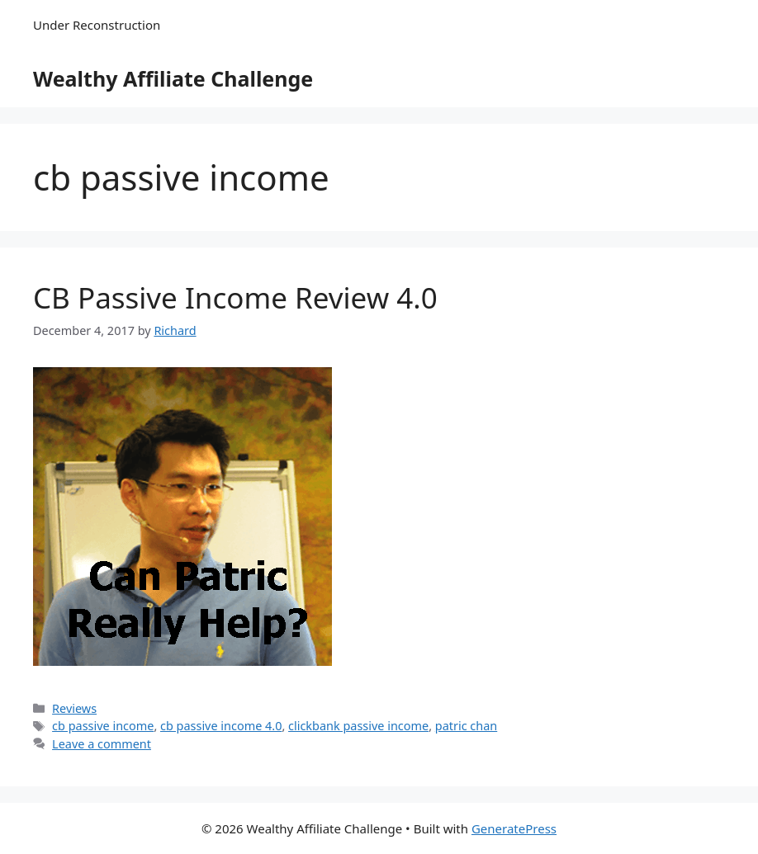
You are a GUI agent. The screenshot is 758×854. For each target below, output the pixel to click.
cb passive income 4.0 (221, 726)
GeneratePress (514, 828)
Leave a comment (101, 744)
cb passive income (103, 726)
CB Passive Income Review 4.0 (235, 297)
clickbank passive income (358, 726)
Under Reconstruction (96, 25)
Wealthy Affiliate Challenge (173, 78)
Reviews (74, 708)
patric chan (466, 726)
